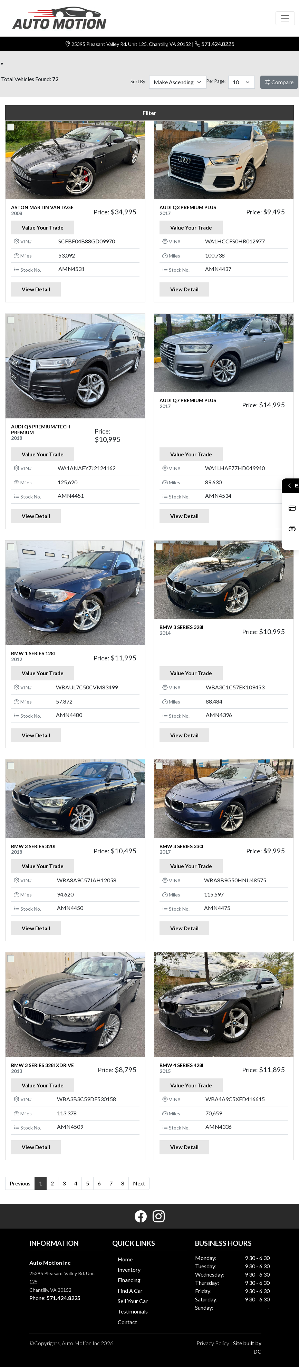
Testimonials (133, 1311)
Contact (127, 1322)
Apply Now (292, 508)
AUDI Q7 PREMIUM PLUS (188, 400)
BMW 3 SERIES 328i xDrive (42, 1065)
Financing (129, 1280)
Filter (149, 112)
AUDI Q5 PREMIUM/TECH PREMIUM (40, 429)
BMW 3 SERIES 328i (181, 627)
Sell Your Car (133, 1301)
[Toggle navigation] (285, 18)
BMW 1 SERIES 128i (33, 653)
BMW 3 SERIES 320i (33, 846)
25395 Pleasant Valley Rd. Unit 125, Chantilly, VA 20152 (131, 44)
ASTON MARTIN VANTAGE (42, 207)
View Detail (36, 289)
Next (139, 1183)
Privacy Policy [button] (212, 1343)
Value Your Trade (43, 227)
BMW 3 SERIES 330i (181, 846)
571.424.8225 (217, 43)
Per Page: (215, 81)
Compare (279, 82)
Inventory (129, 1269)
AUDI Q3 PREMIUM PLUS (188, 207)
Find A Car (130, 1290)
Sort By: (138, 81)
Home (125, 1259)
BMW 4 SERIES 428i (181, 1065)
